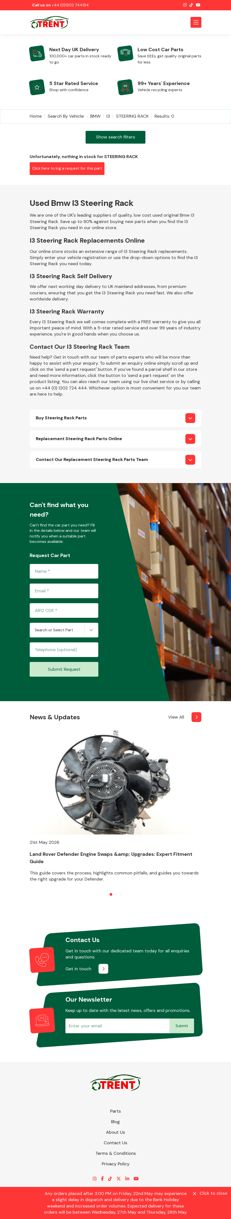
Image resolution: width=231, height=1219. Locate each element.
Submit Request (64, 669)
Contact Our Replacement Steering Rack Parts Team (92, 459)
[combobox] (64, 630)
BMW (95, 116)
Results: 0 (164, 116)
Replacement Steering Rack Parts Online (79, 439)
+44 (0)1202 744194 (70, 5)
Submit (182, 1025)
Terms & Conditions (115, 1153)
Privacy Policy (115, 1164)
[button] (111, 894)
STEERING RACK (132, 116)
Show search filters (115, 137)
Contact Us (115, 1143)
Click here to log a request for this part (67, 168)
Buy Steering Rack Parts (61, 418)
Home (36, 116)
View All (176, 717)
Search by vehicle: (66, 116)
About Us (115, 1132)
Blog (115, 1122)
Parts (115, 1111)
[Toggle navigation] (196, 22)
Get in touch (78, 969)
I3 (108, 116)
